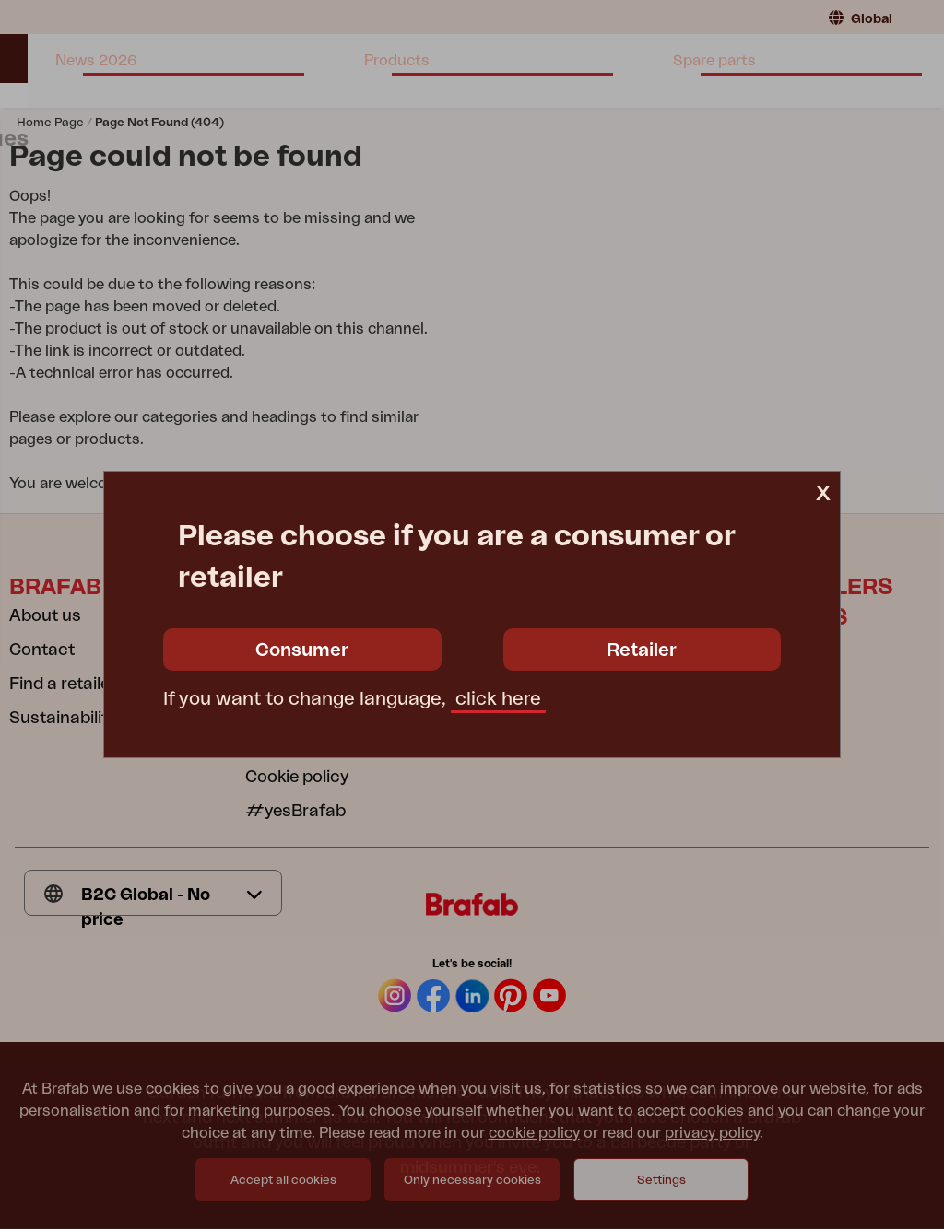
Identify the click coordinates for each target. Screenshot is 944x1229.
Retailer (642, 650)
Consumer (301, 650)
